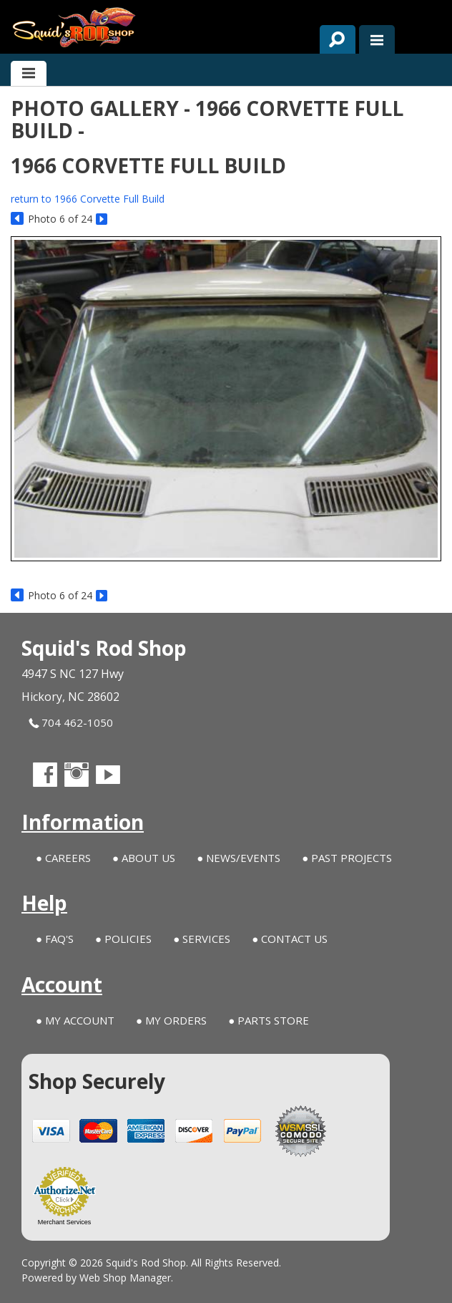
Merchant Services (65, 1222)
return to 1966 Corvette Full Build (87, 198)
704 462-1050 (71, 722)
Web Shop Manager (125, 1277)
